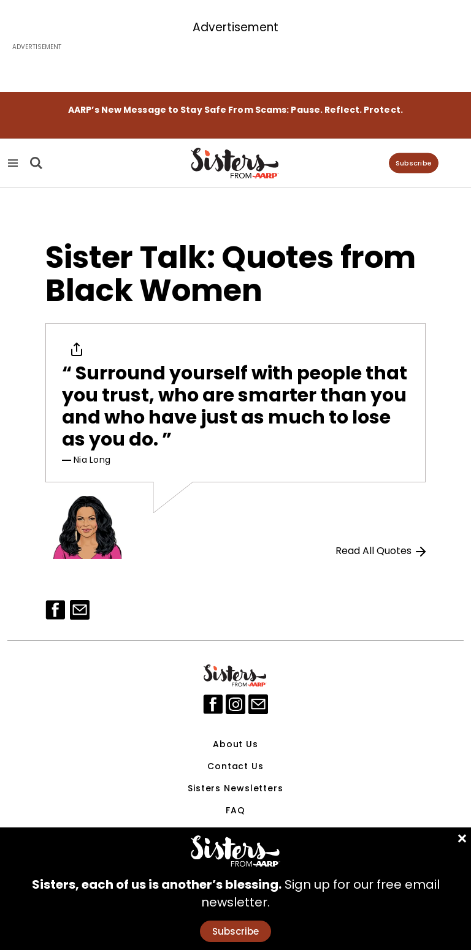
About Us (235, 744)
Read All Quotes (380, 551)
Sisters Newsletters (235, 788)
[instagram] (235, 704)
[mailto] (258, 704)
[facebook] (213, 704)
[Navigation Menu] (13, 163)
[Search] (34, 163)
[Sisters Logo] (235, 675)
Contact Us (235, 766)
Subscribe (414, 163)
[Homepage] (235, 163)
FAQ (235, 810)
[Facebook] (55, 610)
